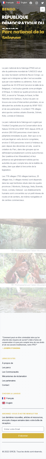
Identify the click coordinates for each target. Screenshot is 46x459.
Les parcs (6, 367)
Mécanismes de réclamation (14, 376)
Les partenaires (9, 380)
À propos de (7, 363)
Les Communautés (10, 372)
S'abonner (23, 436)
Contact (5, 385)
